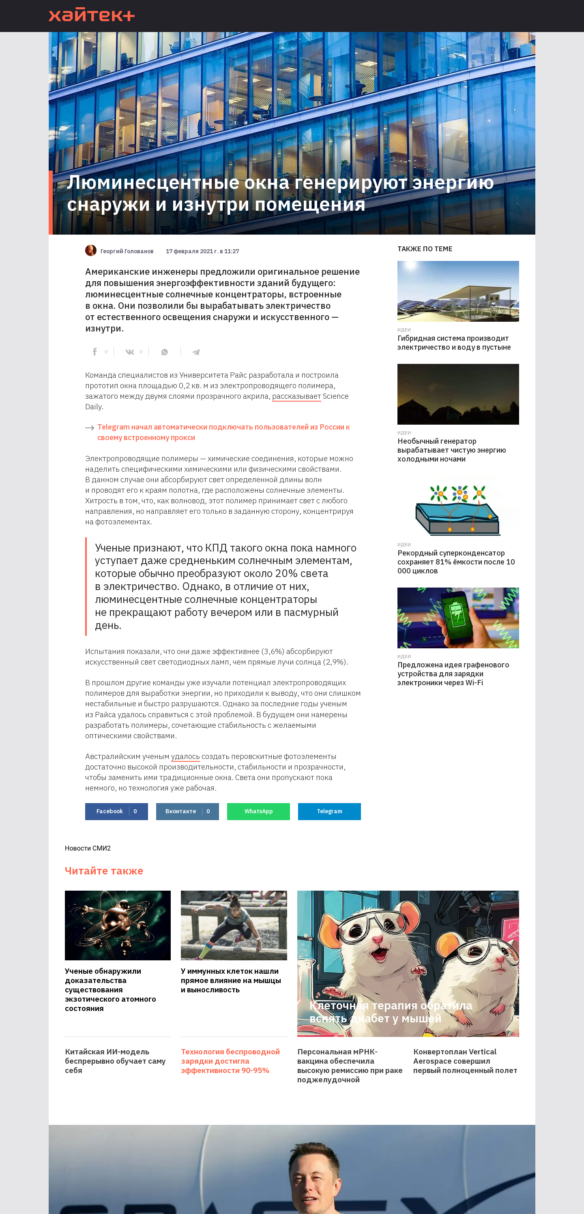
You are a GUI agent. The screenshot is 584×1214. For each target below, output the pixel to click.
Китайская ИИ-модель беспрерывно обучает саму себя (115, 1061)
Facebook (117, 811)
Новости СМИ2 (88, 848)
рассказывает (296, 396)
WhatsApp (259, 811)
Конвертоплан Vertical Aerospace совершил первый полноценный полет (465, 1061)
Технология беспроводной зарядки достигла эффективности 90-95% (230, 1061)
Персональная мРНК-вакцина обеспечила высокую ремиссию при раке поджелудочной (350, 1065)
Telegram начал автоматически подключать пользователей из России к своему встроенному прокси (223, 432)
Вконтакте (187, 811)
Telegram (329, 811)
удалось (185, 756)
